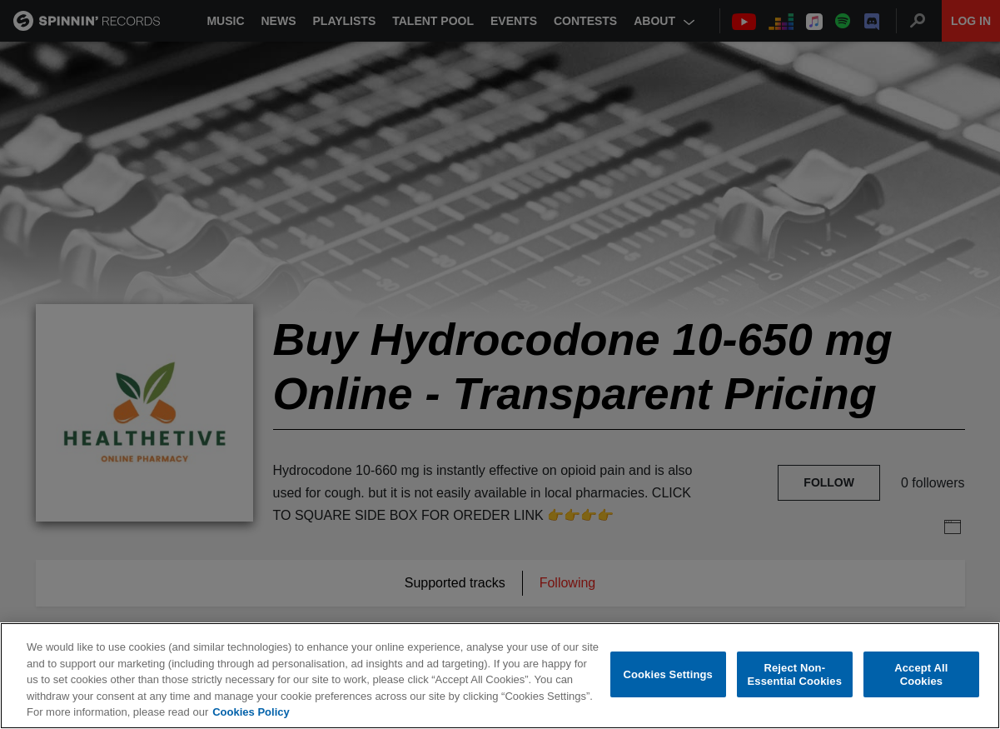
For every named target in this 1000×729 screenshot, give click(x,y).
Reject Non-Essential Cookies (795, 674)
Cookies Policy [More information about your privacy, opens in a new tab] (250, 712)
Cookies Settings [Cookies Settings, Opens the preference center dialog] (668, 674)
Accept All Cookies (921, 674)
